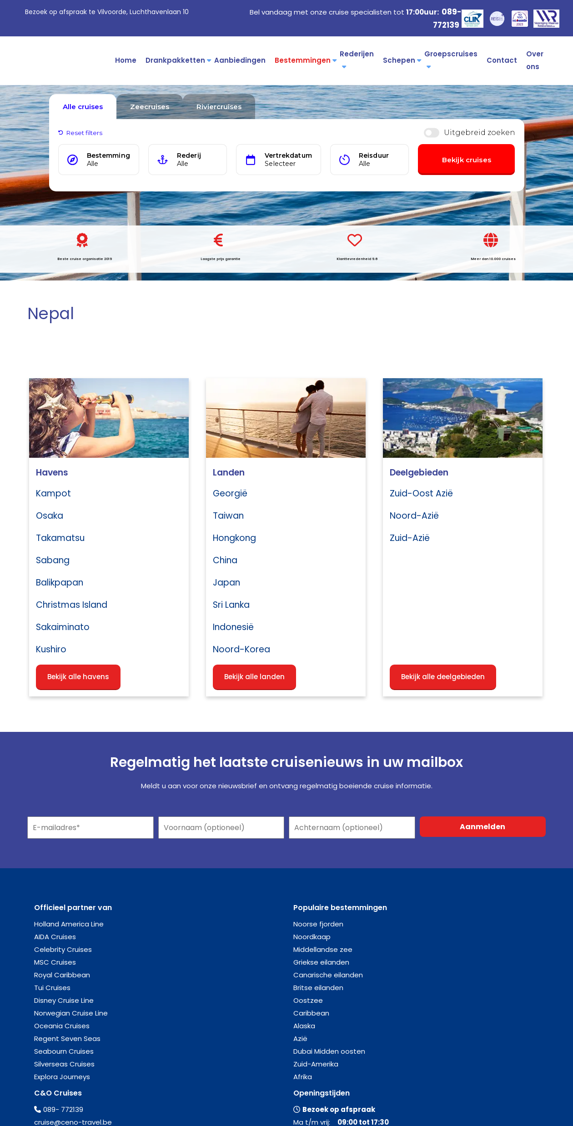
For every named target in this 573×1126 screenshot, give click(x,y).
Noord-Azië (414, 516)
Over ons (534, 60)
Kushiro (51, 649)
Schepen (401, 60)
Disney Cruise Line (64, 1000)
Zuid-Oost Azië (421, 493)
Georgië (230, 493)
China (225, 560)
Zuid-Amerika (315, 1064)
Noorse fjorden (318, 924)
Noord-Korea (241, 649)
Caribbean (311, 1013)
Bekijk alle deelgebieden (443, 676)
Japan (226, 582)
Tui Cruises (52, 987)
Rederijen (357, 59)
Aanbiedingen (240, 60)
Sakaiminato (63, 627)
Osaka (49, 516)
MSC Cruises (55, 962)
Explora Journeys (62, 1076)
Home (125, 60)
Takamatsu (60, 538)
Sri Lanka (231, 605)
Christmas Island (71, 605)
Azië (300, 1038)
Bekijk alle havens (78, 676)
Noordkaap (312, 936)
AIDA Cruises (55, 936)
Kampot (53, 493)
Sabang (53, 560)
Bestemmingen (305, 60)
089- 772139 (63, 1109)
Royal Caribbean (62, 975)
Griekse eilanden (321, 962)
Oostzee (308, 1000)
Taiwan (228, 516)
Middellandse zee (322, 949)
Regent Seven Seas (67, 1038)
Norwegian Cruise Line (71, 1013)
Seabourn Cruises (64, 1051)
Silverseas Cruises (64, 1064)
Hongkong (234, 538)
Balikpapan (59, 582)
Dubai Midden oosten (329, 1051)
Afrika (302, 1076)
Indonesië (233, 627)
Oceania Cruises (62, 1026)
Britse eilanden (318, 987)
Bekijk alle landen (254, 676)
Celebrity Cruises (63, 949)
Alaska (304, 1026)
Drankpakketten (178, 60)
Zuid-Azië (410, 538)
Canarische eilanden (328, 975)
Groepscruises (451, 59)
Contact (502, 60)
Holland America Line (69, 924)
